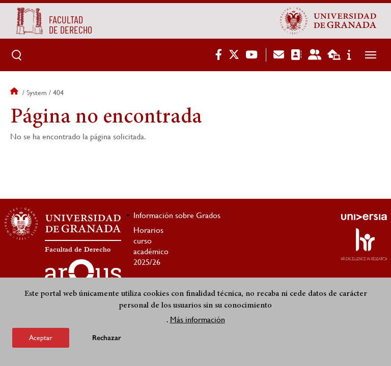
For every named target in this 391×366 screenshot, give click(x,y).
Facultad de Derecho (77, 250)
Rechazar (106, 338)
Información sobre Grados (176, 215)
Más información (197, 320)
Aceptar (40, 338)
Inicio (15, 92)
